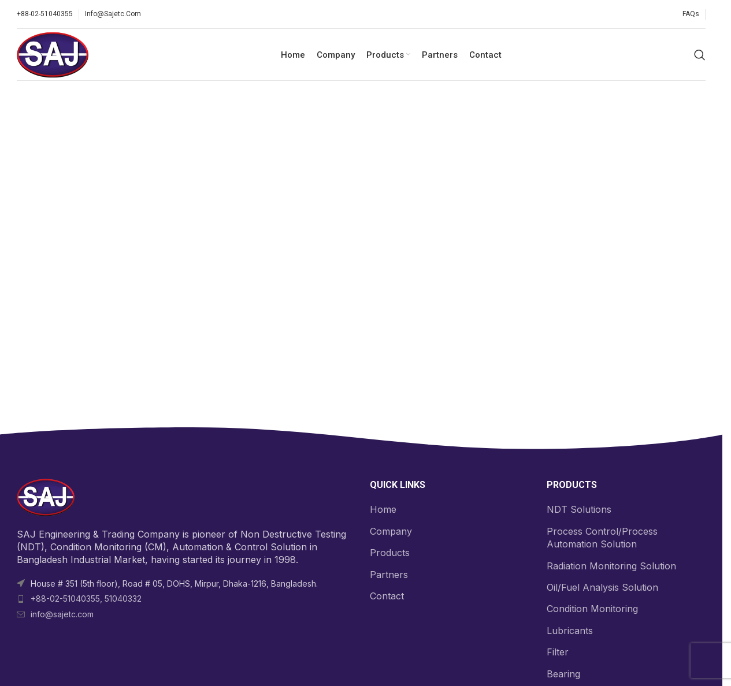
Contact (387, 596)
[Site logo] (52, 53)
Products (390, 552)
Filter (558, 652)
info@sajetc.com (62, 614)
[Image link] (46, 496)
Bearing (563, 674)
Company (391, 531)
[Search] (699, 54)
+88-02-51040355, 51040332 (86, 598)
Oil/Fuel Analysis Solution (602, 587)
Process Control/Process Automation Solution (602, 537)
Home (383, 509)
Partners (389, 574)
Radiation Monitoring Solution (611, 566)
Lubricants (570, 630)
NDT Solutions (579, 509)
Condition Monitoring (592, 608)
